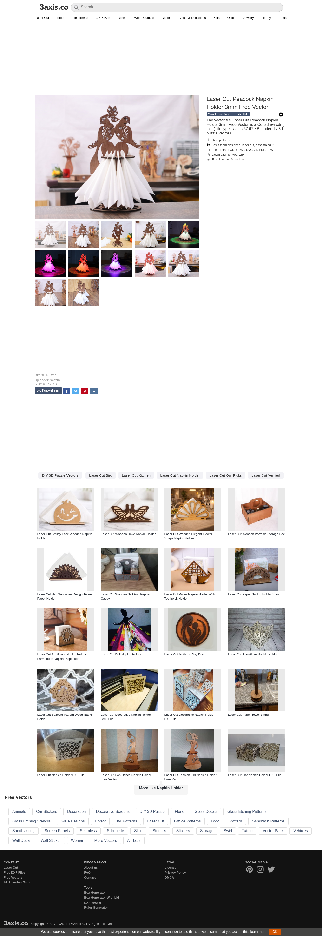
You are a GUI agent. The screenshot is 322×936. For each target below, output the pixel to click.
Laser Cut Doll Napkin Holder (121, 654)
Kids (216, 18)
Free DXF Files (14, 872)
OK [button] (274, 932)
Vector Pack (273, 831)
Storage (207, 831)
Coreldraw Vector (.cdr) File (228, 114)
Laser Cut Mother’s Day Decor (185, 654)
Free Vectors (13, 877)
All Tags (134, 840)
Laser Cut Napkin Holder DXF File (61, 775)
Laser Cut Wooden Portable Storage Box (256, 534)
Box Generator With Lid (101, 897)
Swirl (228, 831)
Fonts (283, 18)
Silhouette (115, 831)
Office (231, 18)
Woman (77, 840)
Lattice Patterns (187, 821)
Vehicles (300, 831)
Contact (90, 877)
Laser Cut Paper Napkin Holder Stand (254, 594)
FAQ (87, 872)
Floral (179, 811)
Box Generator (95, 892)
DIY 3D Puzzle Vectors (60, 475)
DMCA (169, 877)
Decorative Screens (113, 811)
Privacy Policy (175, 872)
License (170, 867)
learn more (258, 932)
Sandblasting (23, 831)
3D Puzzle (103, 18)
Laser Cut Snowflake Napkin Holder (253, 654)
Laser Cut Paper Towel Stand (248, 714)
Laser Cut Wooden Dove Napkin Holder (128, 534)
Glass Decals (206, 811)
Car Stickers (46, 811)
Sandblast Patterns (268, 821)
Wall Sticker (51, 840)
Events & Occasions (192, 18)
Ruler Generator (96, 907)
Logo (215, 821)
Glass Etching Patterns (247, 811)
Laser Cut (42, 18)
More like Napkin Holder (161, 788)
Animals (19, 811)
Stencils (159, 831)
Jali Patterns (126, 821)
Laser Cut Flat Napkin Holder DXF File (255, 775)
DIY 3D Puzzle (46, 375)
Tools (60, 18)
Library (266, 18)
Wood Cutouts (144, 18)
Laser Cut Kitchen (136, 475)
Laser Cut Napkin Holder (180, 475)
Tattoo (247, 831)
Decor (166, 18)
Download (48, 390)
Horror (100, 821)
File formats (80, 18)
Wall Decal (21, 840)
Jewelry (248, 18)
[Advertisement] (161, 60)
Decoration (76, 811)
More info (237, 159)
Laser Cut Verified (265, 475)
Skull (138, 831)
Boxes (122, 18)
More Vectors (105, 840)
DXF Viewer (92, 902)
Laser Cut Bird (100, 475)
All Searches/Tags (17, 882)
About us (91, 867)
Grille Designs (73, 821)
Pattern (236, 821)
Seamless (88, 831)
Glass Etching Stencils (31, 821)
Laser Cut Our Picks (225, 475)
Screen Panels (57, 831)
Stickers (183, 831)
